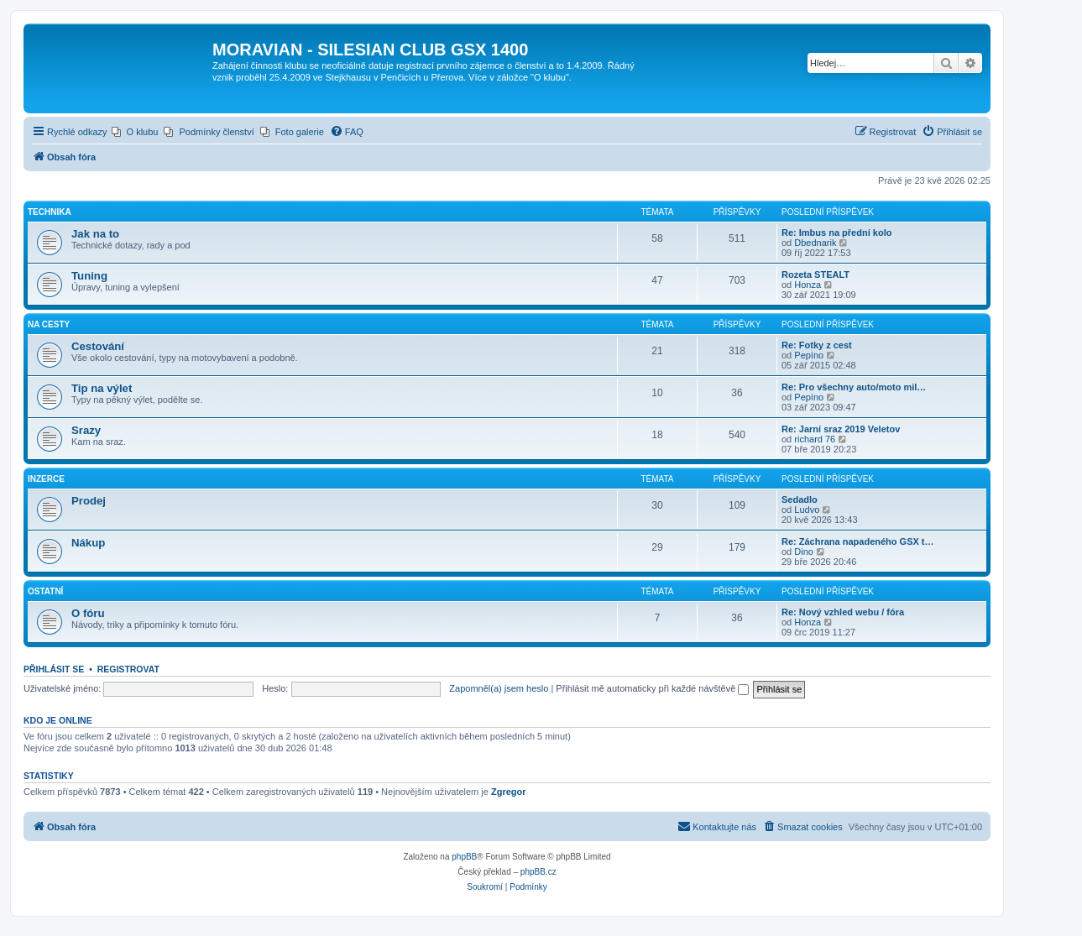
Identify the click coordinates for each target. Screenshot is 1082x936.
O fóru (88, 613)
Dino (803, 551)
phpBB (464, 856)
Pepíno (808, 355)
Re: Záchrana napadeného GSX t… (857, 541)
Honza (807, 285)
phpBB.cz (538, 871)
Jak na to (95, 233)
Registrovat (128, 669)
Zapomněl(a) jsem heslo (498, 688)
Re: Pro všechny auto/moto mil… (853, 387)
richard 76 (814, 439)
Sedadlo (799, 499)
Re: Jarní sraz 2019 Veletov (840, 429)
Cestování (97, 346)
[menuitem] (135, 132)
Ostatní (45, 591)
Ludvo (806, 510)
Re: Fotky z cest (816, 345)
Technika (49, 212)
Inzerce (46, 479)
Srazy (86, 430)
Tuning (89, 275)
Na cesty (49, 324)
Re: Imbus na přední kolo (836, 232)
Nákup (88, 542)
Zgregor (508, 792)
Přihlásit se (54, 669)
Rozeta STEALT (815, 274)
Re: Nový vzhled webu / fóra (842, 612)
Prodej (88, 500)
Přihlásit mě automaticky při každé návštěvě (652, 688)
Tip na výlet (101, 388)
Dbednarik (815, 243)
